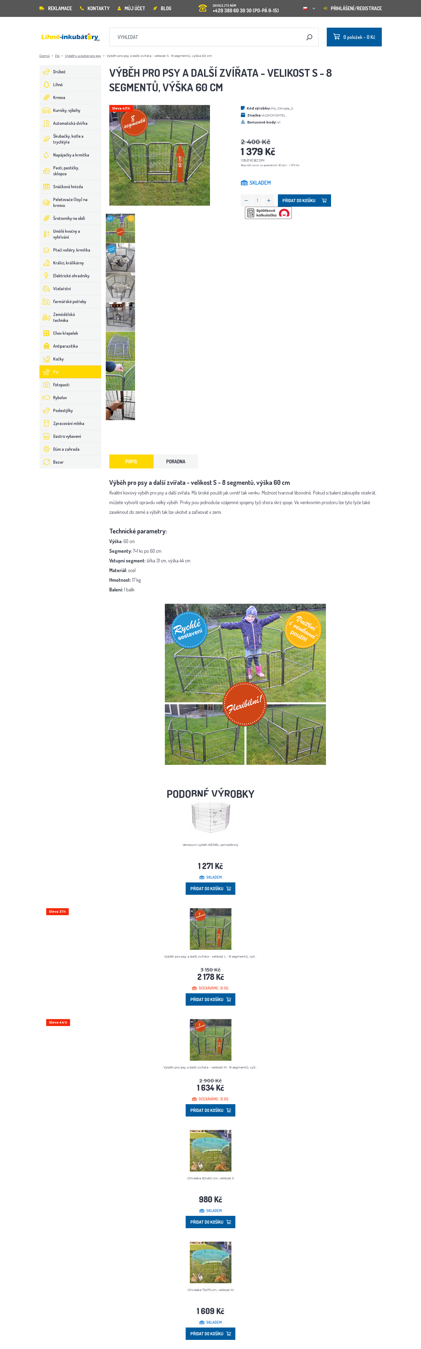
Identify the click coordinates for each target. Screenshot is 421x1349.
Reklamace (55, 8)
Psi (57, 56)
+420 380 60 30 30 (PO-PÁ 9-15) (239, 6)
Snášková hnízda (61, 187)
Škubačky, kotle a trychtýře (62, 139)
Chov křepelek (59, 333)
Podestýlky (56, 410)
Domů (44, 56)
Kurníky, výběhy (60, 110)
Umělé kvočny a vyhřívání (60, 234)
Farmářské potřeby (63, 301)
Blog (162, 8)
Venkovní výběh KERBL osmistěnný (210, 845)
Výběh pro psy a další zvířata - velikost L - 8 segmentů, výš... (210, 956)
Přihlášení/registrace (352, 8)
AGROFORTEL (274, 115)
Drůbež (53, 72)
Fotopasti (54, 385)
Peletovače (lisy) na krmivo (64, 202)
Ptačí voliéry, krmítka (65, 250)
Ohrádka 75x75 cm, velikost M (210, 1290)
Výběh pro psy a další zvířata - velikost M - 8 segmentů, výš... (211, 1067)
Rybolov (53, 398)
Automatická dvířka (64, 123)
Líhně (51, 85)
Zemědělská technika (57, 317)
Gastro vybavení (60, 436)
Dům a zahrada (59, 449)
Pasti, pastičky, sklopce (59, 170)
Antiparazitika (59, 346)
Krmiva (52, 97)
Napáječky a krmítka (64, 155)
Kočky (52, 359)
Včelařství (55, 289)
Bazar (52, 462)
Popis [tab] (131, 461)
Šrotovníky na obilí (62, 218)
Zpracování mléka (62, 423)
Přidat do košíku (304, 200)
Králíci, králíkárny (62, 263)
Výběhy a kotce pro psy (83, 56)
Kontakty (95, 8)
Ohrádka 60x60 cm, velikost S (210, 1178)
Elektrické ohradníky (64, 276)
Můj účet (131, 8)
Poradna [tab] (175, 461)
